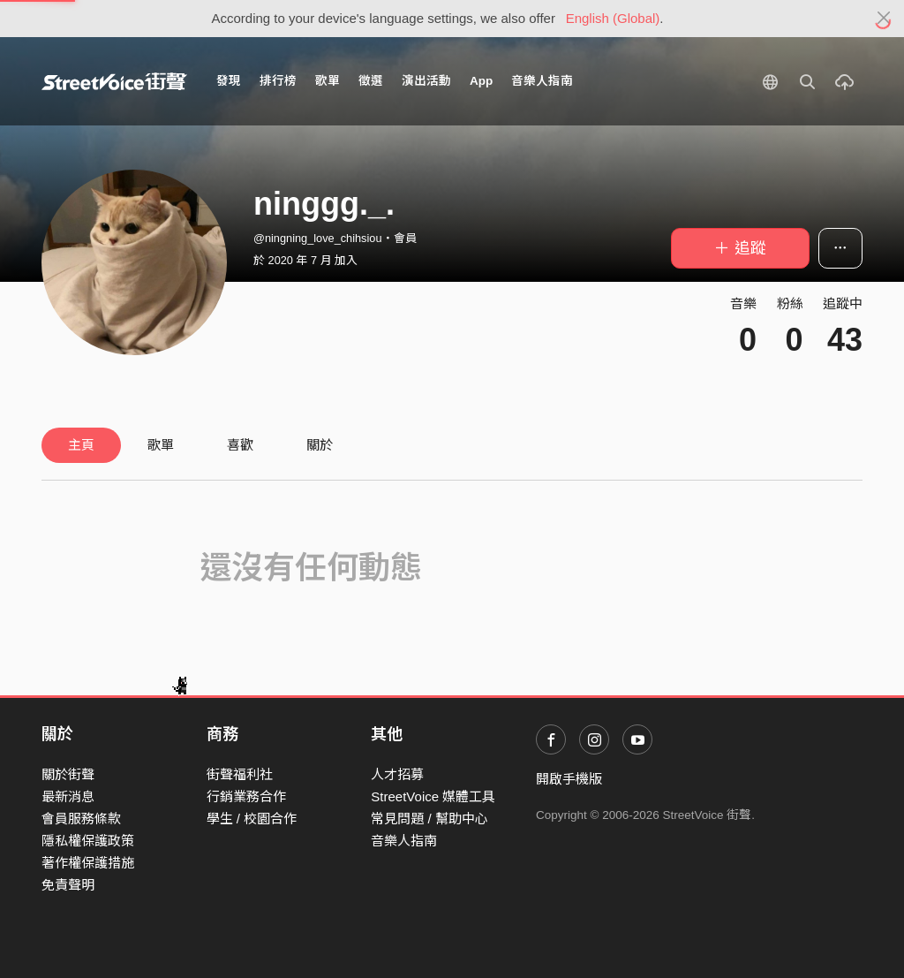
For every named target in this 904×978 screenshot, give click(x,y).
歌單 (327, 80)
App (481, 80)
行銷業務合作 (246, 796)
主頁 (81, 444)
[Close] (884, 18)
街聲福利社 (240, 774)
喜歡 (240, 444)
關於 (319, 444)
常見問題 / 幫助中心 (429, 818)
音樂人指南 (542, 80)
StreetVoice (114, 81)
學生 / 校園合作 (252, 818)
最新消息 (67, 796)
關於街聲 (67, 774)
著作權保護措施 (87, 862)
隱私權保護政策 (87, 840)
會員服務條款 (81, 818)
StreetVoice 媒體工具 (433, 796)
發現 (228, 80)
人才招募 (397, 774)
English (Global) (613, 18)
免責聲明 (67, 884)
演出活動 (426, 80)
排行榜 (278, 80)
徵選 (370, 80)
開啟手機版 (569, 778)
